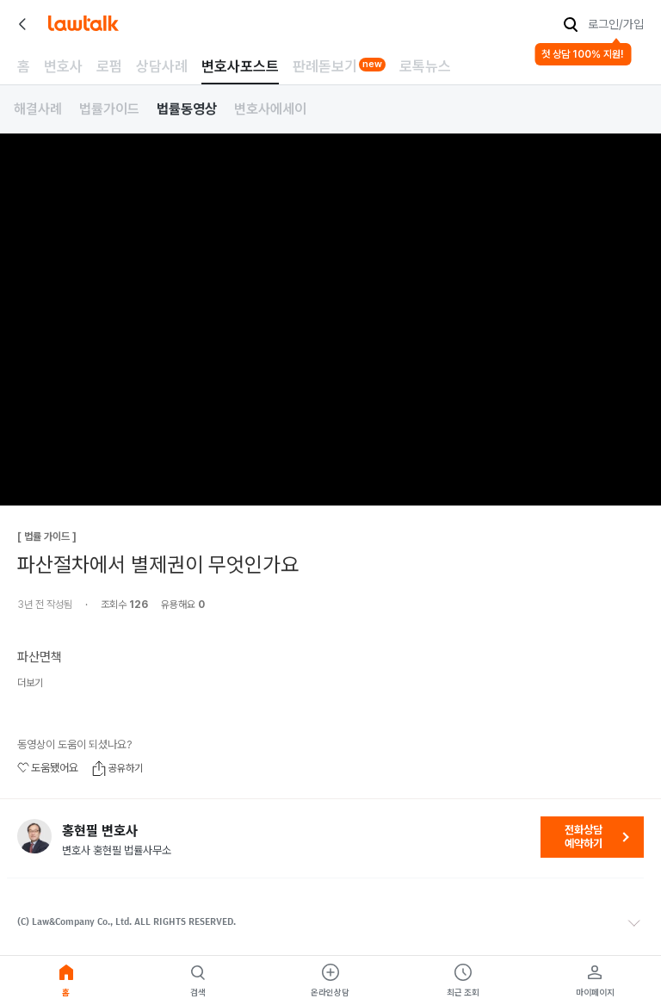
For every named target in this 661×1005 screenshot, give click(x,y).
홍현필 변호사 (100, 831)
